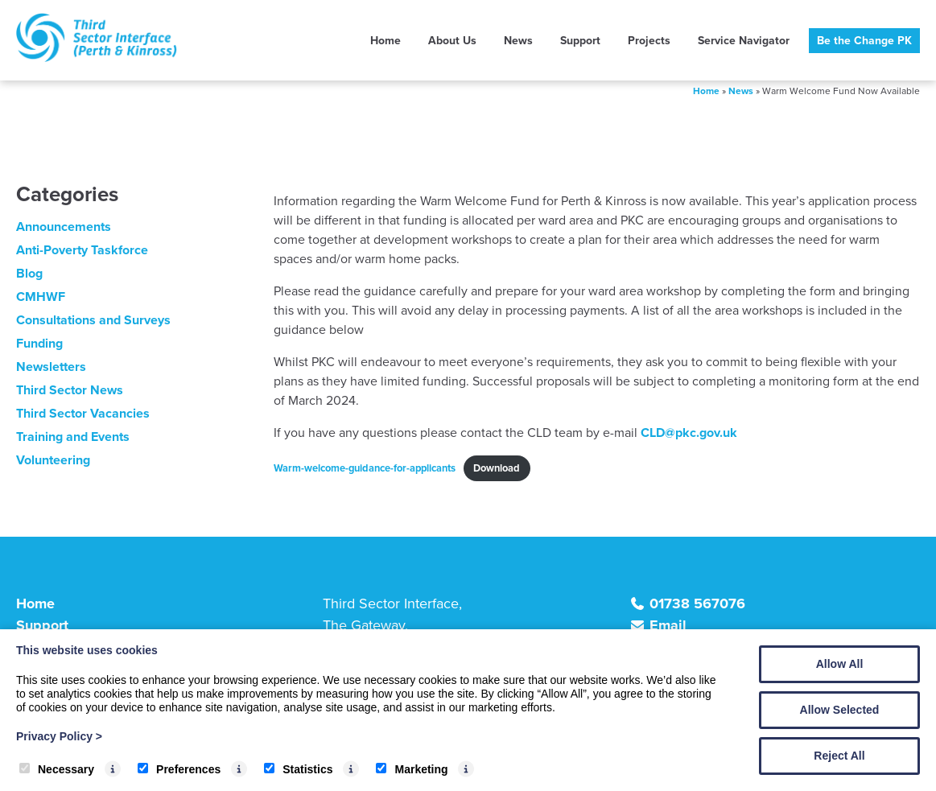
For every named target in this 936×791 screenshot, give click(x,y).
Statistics (298, 769)
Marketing (411, 769)
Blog (29, 273)
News (518, 40)
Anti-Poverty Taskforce (82, 250)
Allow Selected (840, 709)
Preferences (179, 769)
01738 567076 (697, 603)
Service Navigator (744, 40)
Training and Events (73, 436)
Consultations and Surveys (93, 320)
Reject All (839, 755)
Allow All (840, 663)
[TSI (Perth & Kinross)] (96, 57)
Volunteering (53, 460)
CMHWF (40, 296)
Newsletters (51, 366)
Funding (39, 343)
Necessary (56, 769)
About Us (452, 40)
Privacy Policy (59, 736)
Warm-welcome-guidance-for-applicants (365, 468)
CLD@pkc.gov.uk (689, 432)
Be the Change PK (864, 40)
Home (385, 40)
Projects (649, 40)
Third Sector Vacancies (83, 413)
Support (580, 40)
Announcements (63, 226)
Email (668, 625)
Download (496, 468)
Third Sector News (69, 390)
